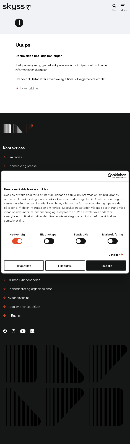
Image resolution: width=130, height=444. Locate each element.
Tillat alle (106, 266)
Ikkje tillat (24, 266)
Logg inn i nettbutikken (24, 306)
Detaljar (114, 254)
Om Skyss (15, 156)
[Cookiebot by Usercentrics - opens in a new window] (110, 176)
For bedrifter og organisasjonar (30, 288)
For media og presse (22, 165)
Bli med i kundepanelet (24, 279)
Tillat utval (65, 266)
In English (14, 315)
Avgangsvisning (19, 297)
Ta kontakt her (29, 88)
